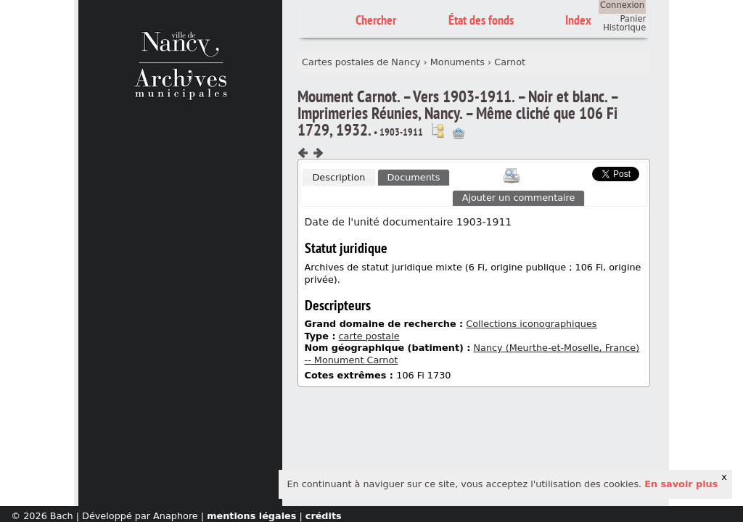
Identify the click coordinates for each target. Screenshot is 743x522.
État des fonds (481, 20)
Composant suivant (318, 153)
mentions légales (251, 515)
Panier (633, 19)
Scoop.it (569, 172)
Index (578, 20)
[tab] (339, 177)
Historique (624, 27)
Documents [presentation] (413, 177)
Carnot (509, 62)
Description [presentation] (338, 177)
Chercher (376, 20)
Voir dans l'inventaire (437, 130)
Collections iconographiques (531, 323)
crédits (323, 515)
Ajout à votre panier (458, 133)
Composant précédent (303, 153)
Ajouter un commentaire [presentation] (518, 197)
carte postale (369, 336)
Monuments (457, 62)
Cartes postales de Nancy (361, 62)
